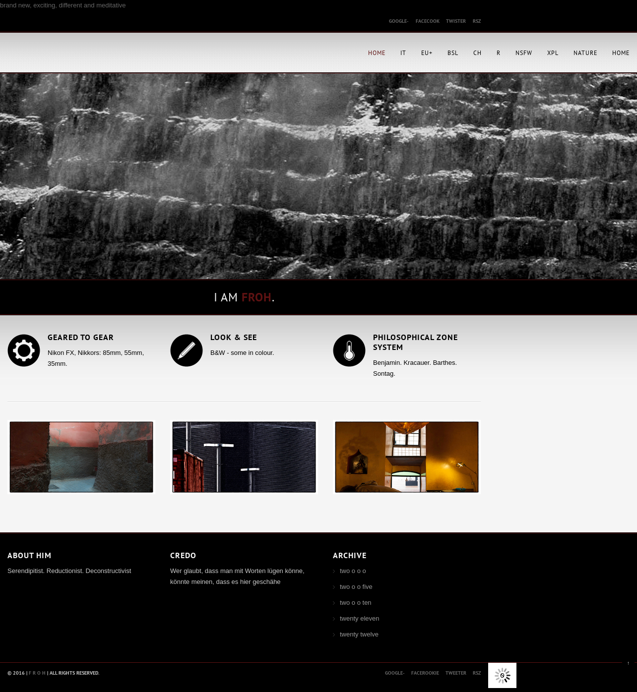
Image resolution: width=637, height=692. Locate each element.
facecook (428, 21)
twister (456, 21)
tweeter (456, 673)
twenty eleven (360, 618)
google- (399, 21)
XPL (553, 53)
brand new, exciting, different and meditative (63, 5)
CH (477, 53)
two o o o (353, 571)
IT (403, 53)
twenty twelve (359, 634)
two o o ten (356, 602)
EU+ (427, 53)
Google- (395, 673)
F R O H (37, 673)
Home (376, 53)
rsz (477, 21)
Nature (585, 53)
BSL (452, 53)
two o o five (356, 586)
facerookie (425, 673)
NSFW (523, 53)
